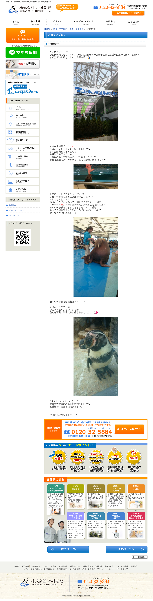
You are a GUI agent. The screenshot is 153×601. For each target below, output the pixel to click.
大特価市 (134, 566)
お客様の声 (62, 566)
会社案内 (12, 205)
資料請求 (98, 566)
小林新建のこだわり (39, 566)
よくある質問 (74, 569)
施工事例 (25, 566)
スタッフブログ (60, 29)
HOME (47, 29)
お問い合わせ (74, 566)
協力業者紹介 (62, 569)
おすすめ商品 (122, 566)
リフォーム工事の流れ (33, 569)
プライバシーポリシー (17, 210)
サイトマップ (14, 215)
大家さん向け (110, 566)
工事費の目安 (49, 569)
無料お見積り (87, 566)
